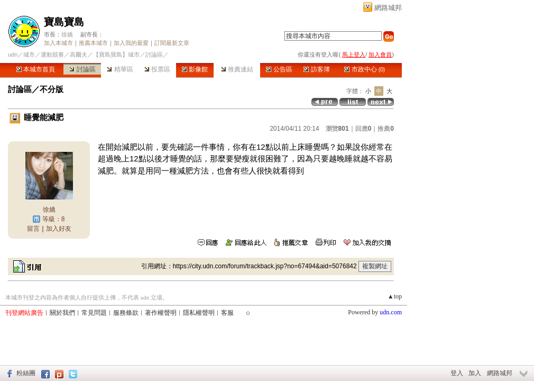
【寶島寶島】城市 (116, 54)
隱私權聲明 (199, 312)
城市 (29, 54)
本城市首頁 (35, 69)
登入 (456, 373)
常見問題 (94, 312)
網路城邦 (388, 8)
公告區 (279, 69)
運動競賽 (52, 54)
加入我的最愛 (131, 43)
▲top (395, 296)
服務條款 (126, 312)
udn (12, 54)
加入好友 (58, 228)
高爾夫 (78, 54)
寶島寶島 (64, 22)
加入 (474, 373)
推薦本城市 (93, 43)
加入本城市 (58, 43)
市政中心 (364, 69)
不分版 (51, 89)
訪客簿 (316, 69)
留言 (33, 228)
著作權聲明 (161, 312)
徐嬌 (67, 34)
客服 (227, 312)
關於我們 (62, 312)
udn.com (391, 312)
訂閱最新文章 (171, 43)
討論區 (82, 69)
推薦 (386, 128)
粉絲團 (25, 373)
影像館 (195, 69)
